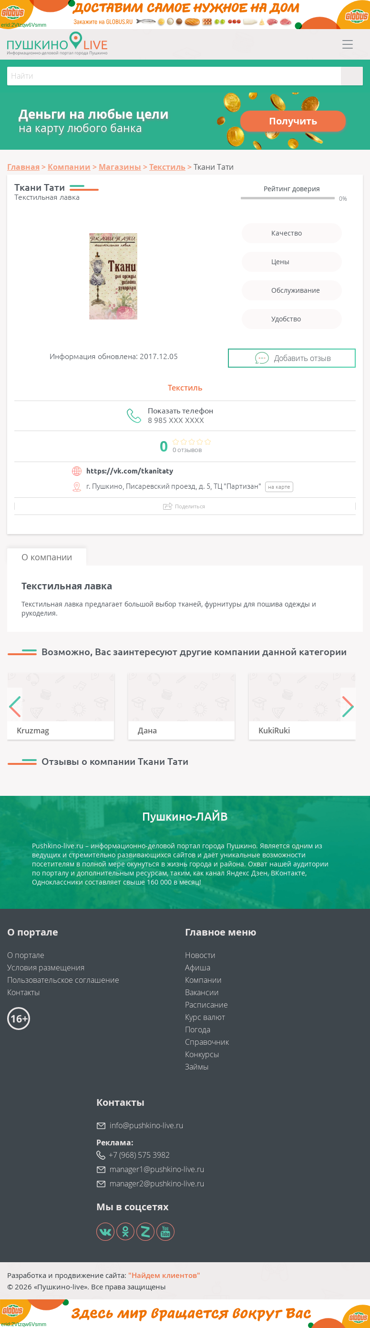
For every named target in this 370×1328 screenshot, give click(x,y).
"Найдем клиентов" (164, 1275)
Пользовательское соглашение (63, 980)
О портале (25, 955)
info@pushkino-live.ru (146, 1125)
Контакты (23, 992)
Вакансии (202, 992)
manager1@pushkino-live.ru (157, 1169)
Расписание (206, 1004)
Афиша (197, 967)
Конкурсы (202, 1054)
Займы (197, 1066)
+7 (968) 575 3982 (139, 1155)
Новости (200, 955)
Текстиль (185, 387)
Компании (203, 980)
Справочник (207, 1042)
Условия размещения (45, 967)
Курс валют (205, 1017)
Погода (197, 1029)
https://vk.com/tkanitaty (129, 471)
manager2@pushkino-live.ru (157, 1183)
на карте (279, 487)
